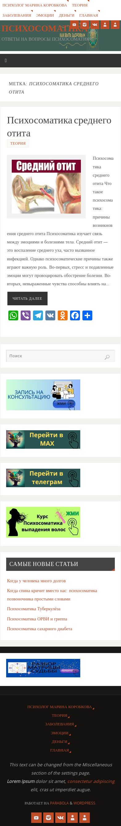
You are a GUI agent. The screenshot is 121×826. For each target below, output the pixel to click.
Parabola (59, 803)
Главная (88, 15)
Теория (79, 5)
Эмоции (45, 15)
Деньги (66, 15)
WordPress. (84, 803)
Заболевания (16, 15)
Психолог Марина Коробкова (34, 5)
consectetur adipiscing (91, 781)
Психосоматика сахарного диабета (39, 629)
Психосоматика (45, 28)
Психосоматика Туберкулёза (33, 608)
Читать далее (27, 298)
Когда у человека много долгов (36, 580)
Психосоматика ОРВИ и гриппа (37, 619)
